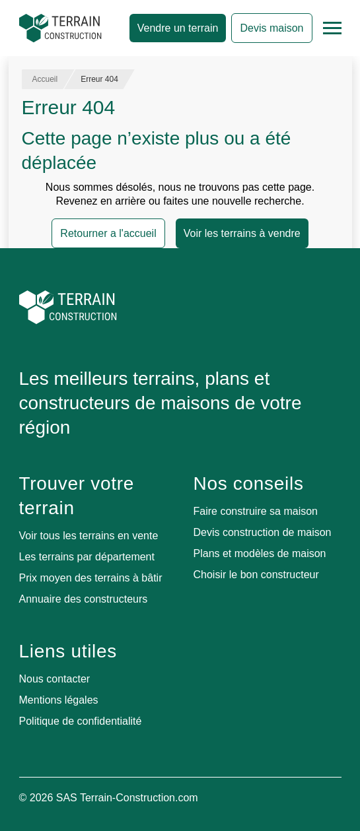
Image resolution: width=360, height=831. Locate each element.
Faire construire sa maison (256, 511)
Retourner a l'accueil (108, 233)
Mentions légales (58, 700)
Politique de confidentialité (80, 721)
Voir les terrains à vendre (242, 233)
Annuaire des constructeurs (83, 599)
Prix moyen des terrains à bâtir (90, 577)
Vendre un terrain (178, 28)
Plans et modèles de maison (260, 553)
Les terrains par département (87, 556)
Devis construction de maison (263, 532)
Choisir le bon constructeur (256, 574)
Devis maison (271, 28)
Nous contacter (54, 678)
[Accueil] (60, 28)
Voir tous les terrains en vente (89, 535)
